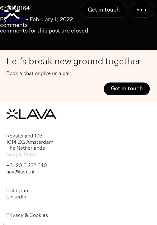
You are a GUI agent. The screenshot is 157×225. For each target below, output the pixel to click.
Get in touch (104, 10)
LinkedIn (16, 197)
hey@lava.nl (20, 172)
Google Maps (21, 154)
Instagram (18, 190)
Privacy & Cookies (27, 215)
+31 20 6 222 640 (26, 165)
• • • (142, 10)
